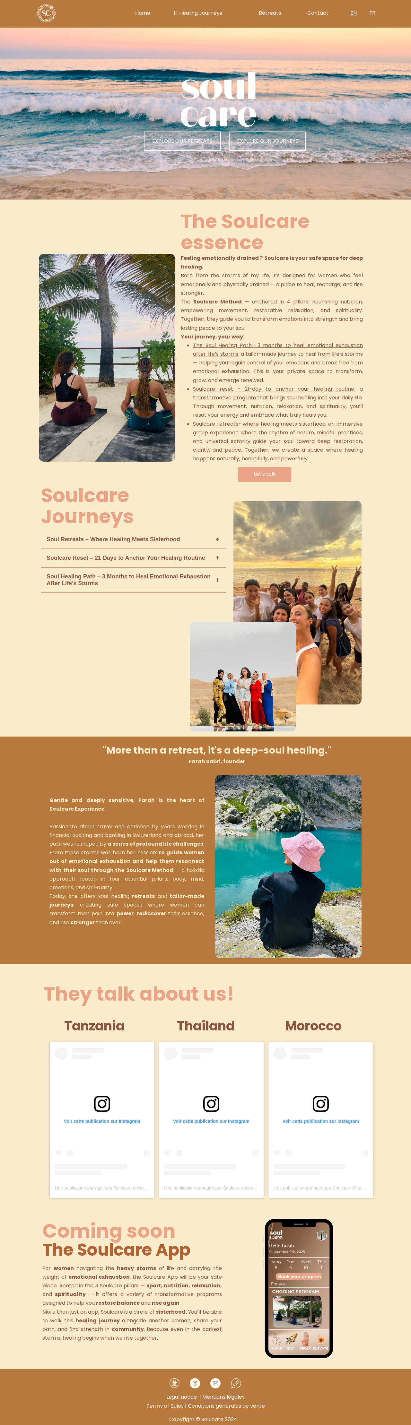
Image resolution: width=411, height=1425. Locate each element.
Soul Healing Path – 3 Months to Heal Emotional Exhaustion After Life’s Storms (129, 579)
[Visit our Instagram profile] (195, 1383)
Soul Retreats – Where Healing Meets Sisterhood (113, 539)
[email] (215, 1383)
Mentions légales (205, 1397)
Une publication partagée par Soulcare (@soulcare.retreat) (113, 1187)
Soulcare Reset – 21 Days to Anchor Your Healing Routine (126, 558)
